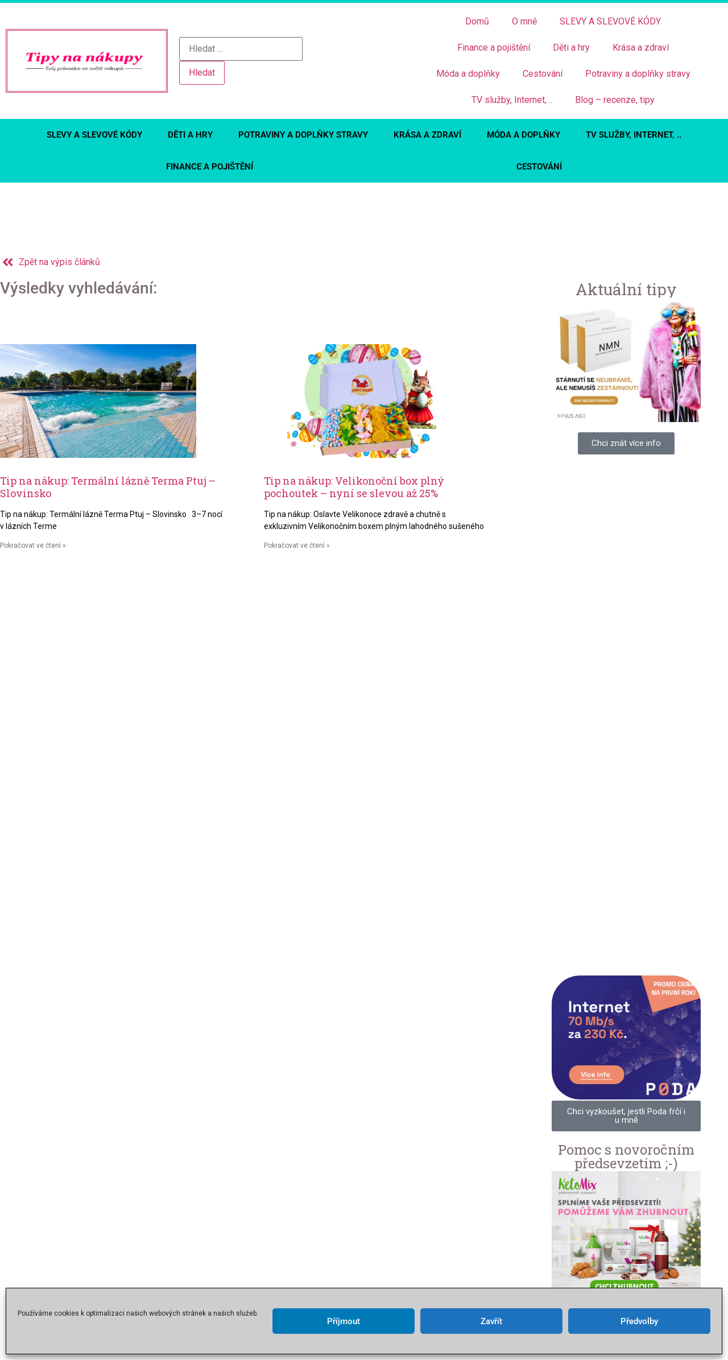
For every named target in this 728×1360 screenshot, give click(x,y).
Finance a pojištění (493, 47)
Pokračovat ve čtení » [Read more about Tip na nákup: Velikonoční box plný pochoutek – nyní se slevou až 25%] (297, 545)
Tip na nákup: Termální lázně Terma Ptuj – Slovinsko (108, 487)
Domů (477, 21)
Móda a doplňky (468, 73)
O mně (524, 21)
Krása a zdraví (641, 47)
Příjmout (343, 1321)
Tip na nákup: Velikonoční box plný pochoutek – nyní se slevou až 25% (354, 487)
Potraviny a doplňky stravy (637, 73)
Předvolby (639, 1321)
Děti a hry (571, 47)
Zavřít (491, 1321)
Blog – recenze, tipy (615, 99)
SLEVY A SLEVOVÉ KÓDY (610, 21)
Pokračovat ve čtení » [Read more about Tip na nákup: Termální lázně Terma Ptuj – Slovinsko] (33, 545)
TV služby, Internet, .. (511, 99)
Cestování (542, 73)
